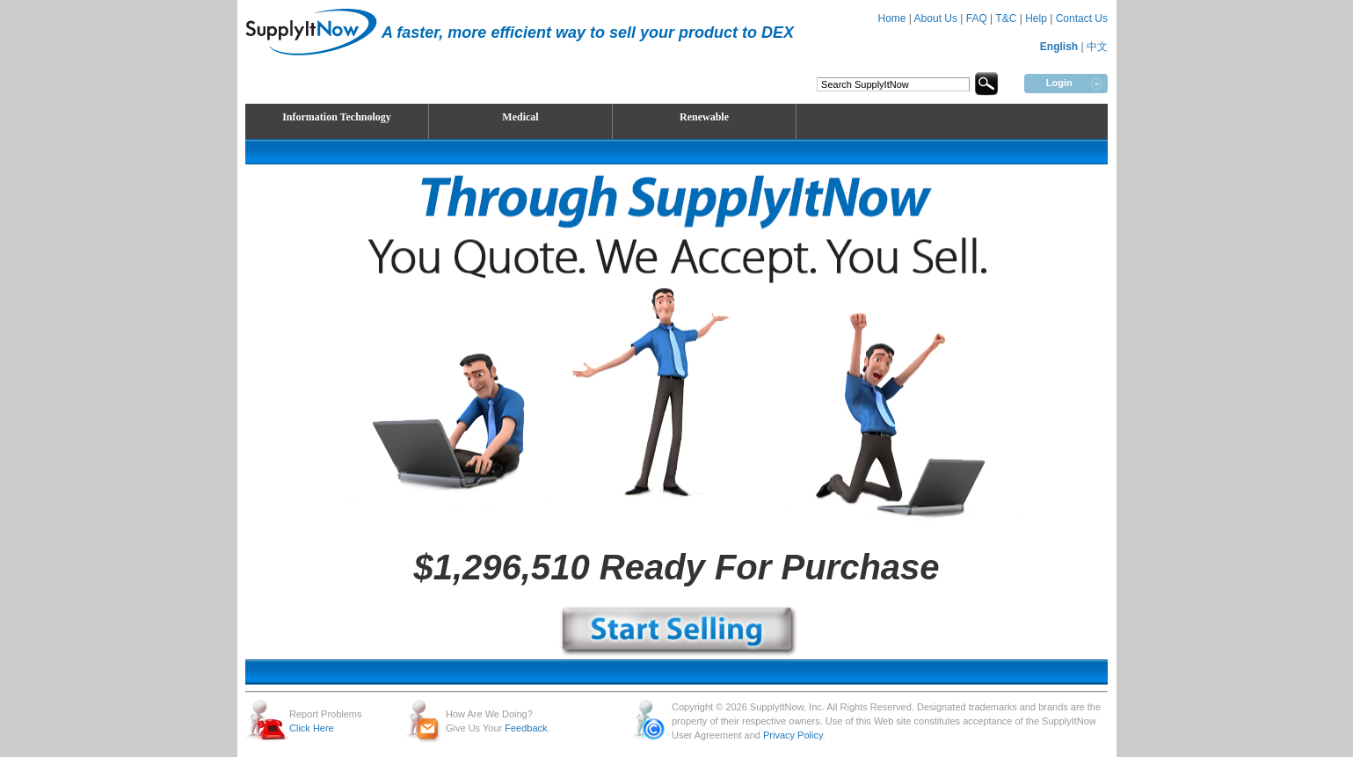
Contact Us (1082, 18)
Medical (520, 117)
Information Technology (336, 117)
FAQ (976, 18)
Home (891, 18)
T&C (1005, 18)
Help (1036, 18)
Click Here (311, 728)
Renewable (704, 117)
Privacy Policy (793, 735)
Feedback (526, 728)
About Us (935, 18)
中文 (1097, 46)
